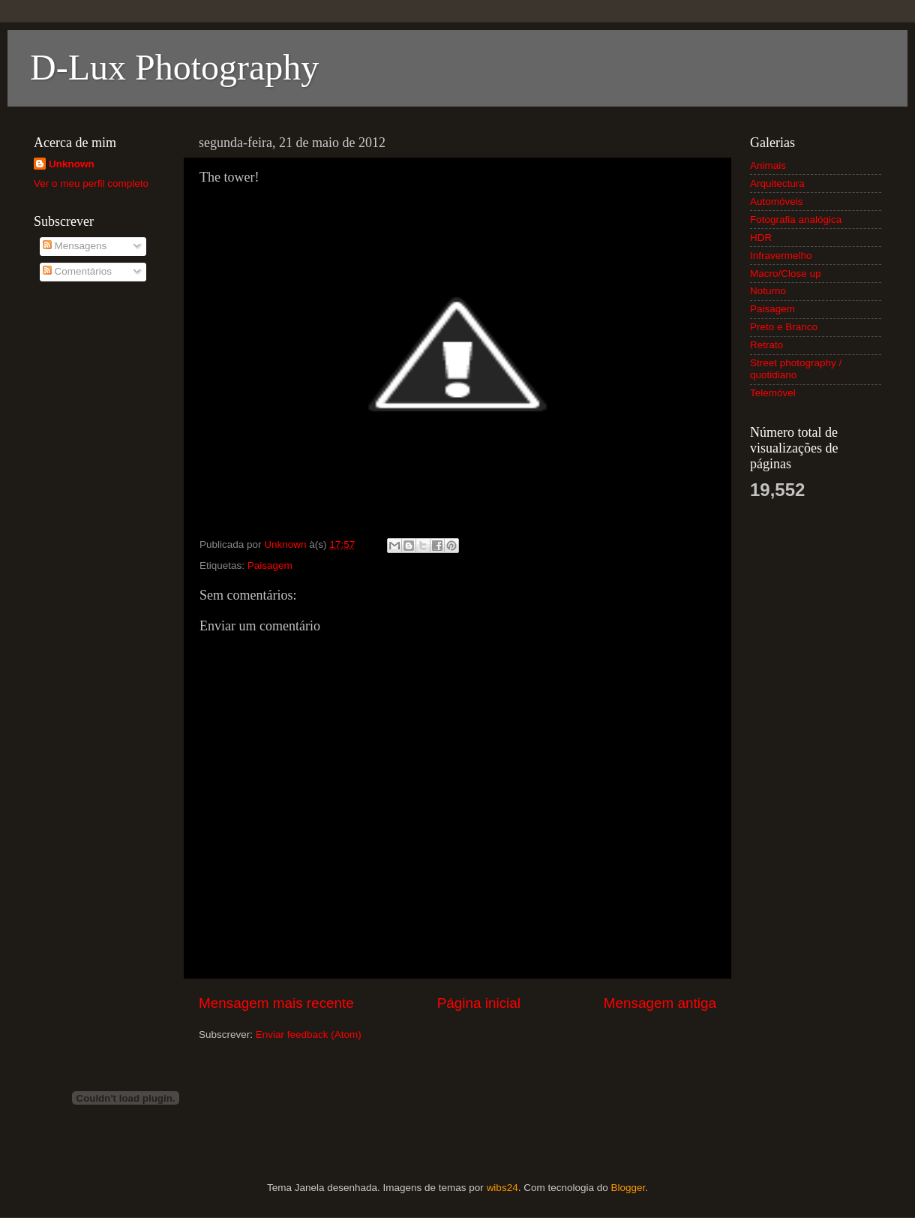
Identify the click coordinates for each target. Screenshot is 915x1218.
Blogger (627, 1187)
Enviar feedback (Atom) (309, 1034)
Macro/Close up (785, 273)
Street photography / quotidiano (796, 368)
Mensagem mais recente (276, 1003)
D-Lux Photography (174, 67)
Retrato (766, 344)
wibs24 (502, 1187)
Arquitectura (777, 183)
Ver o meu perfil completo (91, 183)
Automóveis (776, 201)
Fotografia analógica (796, 219)
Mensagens (75, 245)
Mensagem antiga (660, 1003)
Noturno (768, 290)
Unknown (71, 164)
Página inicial (478, 1003)
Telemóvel (773, 392)
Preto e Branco (784, 326)
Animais (768, 165)
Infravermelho (781, 255)
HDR (761, 237)
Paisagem (270, 565)
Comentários (77, 271)
